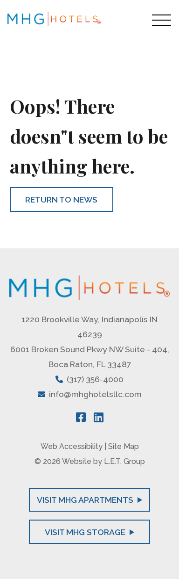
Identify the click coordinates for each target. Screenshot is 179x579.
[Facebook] (81, 417)
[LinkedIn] (98, 417)
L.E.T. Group (124, 461)
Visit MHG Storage (89, 532)
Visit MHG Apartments (89, 500)
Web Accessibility (72, 446)
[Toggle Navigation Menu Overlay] (162, 20)
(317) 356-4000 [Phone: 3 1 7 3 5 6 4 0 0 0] (95, 379)
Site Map (123, 446)
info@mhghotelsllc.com (95, 394)
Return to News (61, 199)
